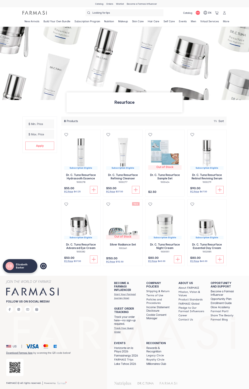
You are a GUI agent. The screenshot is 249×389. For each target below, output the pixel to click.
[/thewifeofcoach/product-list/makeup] (123, 22)
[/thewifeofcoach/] (34, 13)
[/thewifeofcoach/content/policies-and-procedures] (159, 301)
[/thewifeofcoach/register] (110, 4)
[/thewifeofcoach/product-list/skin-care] (138, 22)
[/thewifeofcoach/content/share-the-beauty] (222, 315)
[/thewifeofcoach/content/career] (182, 315)
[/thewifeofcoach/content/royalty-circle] (155, 359)
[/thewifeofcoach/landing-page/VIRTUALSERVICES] (209, 22)
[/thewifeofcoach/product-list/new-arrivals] (32, 22)
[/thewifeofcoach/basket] (217, 13)
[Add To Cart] (94, 190)
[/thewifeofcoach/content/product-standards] (190, 299)
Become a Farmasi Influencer (222, 293)
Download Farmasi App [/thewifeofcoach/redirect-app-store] (19, 352)
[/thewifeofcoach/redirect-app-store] (15, 367)
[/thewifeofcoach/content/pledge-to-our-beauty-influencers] (191, 309)
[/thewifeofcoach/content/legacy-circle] (155, 355)
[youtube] (27, 309)
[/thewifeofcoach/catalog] (99, 4)
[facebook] (9, 309)
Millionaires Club (156, 364)
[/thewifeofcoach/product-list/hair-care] (153, 22)
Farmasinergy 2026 (126, 355)
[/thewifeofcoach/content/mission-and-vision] (191, 293)
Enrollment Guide (221, 303)
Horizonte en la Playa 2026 (123, 349)
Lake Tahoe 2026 (125, 364)
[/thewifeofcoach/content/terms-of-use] (154, 295)
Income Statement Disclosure (157, 308)
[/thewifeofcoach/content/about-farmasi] (188, 288)
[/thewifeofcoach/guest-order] (127, 330)
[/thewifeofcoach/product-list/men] (193, 22)
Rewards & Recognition (153, 349)
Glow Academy (220, 307)
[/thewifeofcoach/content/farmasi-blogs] (219, 319)
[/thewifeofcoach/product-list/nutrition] (109, 22)
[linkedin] (36, 309)
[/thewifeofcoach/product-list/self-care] (169, 22)
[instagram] (18, 309)
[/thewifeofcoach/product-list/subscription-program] (87, 22)
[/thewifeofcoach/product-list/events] (183, 22)
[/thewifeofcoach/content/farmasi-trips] (123, 359)
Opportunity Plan (221, 299)
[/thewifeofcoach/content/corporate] (189, 303)
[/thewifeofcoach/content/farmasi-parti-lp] (219, 311)
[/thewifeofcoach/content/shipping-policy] (158, 291)
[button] (39, 146)
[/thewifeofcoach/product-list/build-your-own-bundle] (57, 22)
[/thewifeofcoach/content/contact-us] (185, 319)
